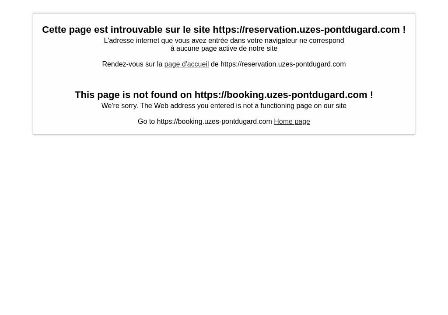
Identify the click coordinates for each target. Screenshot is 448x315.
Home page (292, 121)
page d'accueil (186, 64)
